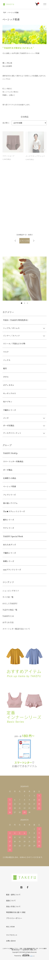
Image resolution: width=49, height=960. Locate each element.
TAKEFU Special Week (13, 536)
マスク (6, 351)
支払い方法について (13, 906)
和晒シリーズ (8, 561)
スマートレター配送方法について (16, 628)
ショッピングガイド (10, 590)
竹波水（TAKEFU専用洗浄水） (16, 320)
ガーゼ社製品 (8, 425)
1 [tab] (21, 303)
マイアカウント (11, 935)
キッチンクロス (9, 393)
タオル (6, 376)
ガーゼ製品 (7, 470)
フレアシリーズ (9, 494)
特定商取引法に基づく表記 (15, 912)
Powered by (24, 955)
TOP (4, 12)
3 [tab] (27, 303)
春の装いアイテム (10, 503)
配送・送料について (13, 894)
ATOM (12, 926)
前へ (15, 240)
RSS (7, 926)
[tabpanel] (24, 278)
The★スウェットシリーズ (14, 511)
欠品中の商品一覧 (9, 609)
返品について (11, 900)
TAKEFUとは (8, 616)
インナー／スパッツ (11, 335)
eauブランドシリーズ (12, 569)
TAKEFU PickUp (10, 453)
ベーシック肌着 (13, 12)
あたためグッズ (9, 544)
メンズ (6, 418)
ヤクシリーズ (8, 528)
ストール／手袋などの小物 (14, 343)
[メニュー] (44, 4)
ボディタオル (8, 385)
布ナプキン (7, 401)
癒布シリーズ (8, 519)
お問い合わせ (11, 941)
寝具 (5, 368)
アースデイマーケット (12, 433)
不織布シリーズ (9, 410)
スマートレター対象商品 (13, 461)
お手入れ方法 (8, 622)
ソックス (6, 360)
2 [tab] (24, 303)
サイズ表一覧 (7, 597)
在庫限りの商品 (9, 478)
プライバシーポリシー (14, 918)
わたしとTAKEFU (9, 603)
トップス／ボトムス (11, 328)
